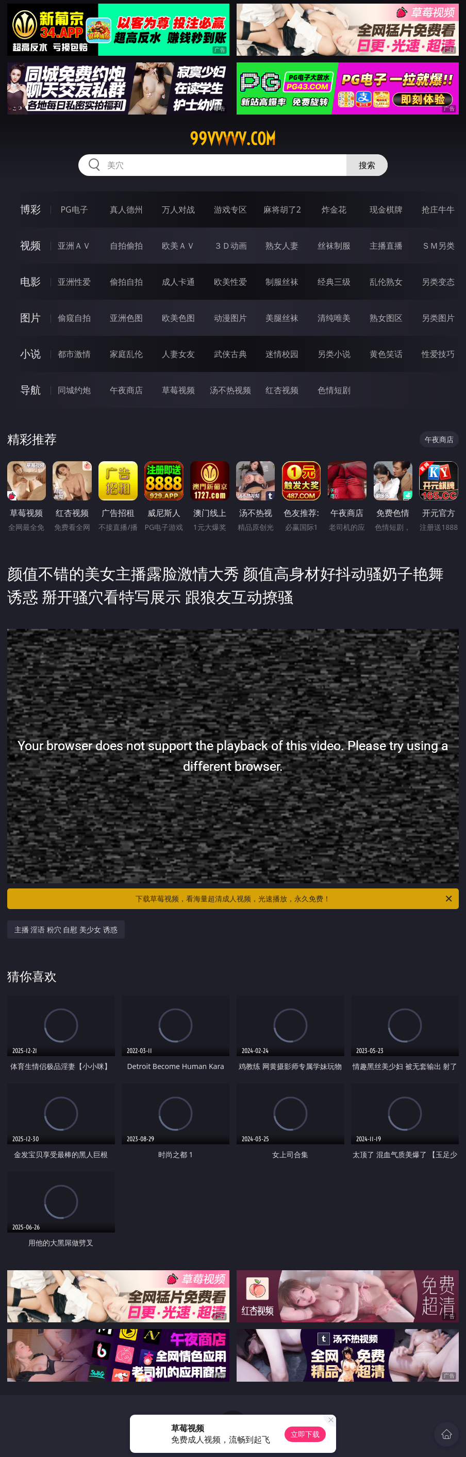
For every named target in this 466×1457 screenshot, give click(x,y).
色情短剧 (334, 390)
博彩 (30, 209)
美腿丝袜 (281, 317)
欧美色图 (178, 317)
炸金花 (334, 209)
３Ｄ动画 (230, 245)
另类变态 (438, 281)
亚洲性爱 (74, 281)
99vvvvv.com (233, 138)
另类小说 (334, 354)
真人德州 (126, 209)
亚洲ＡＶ (74, 245)
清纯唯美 (334, 317)
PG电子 (74, 209)
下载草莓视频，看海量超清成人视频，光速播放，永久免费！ (295, 899)
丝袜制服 (334, 245)
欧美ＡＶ (178, 245)
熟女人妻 (281, 245)
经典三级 (334, 281)
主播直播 (386, 245)
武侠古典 (230, 354)
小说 (30, 354)
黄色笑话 (386, 354)
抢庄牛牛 (438, 209)
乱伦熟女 (386, 281)
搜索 (367, 165)
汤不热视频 (230, 390)
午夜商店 (126, 390)
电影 (30, 281)
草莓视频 (178, 390)
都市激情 (74, 354)
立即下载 (305, 1434)
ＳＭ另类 (438, 245)
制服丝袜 (281, 281)
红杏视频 (281, 390)
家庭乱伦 (126, 354)
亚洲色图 (126, 317)
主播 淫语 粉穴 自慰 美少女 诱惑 (66, 929)
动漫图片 (230, 317)
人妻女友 (178, 354)
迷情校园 (281, 354)
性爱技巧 (438, 354)
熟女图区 (386, 317)
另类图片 (438, 317)
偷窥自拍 (74, 317)
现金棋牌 (386, 209)
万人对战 (178, 209)
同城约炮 (74, 390)
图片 (30, 318)
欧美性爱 (230, 281)
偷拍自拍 (126, 281)
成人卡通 (178, 281)
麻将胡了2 (282, 209)
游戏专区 (230, 209)
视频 (30, 245)
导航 (30, 390)
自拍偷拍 (126, 245)
